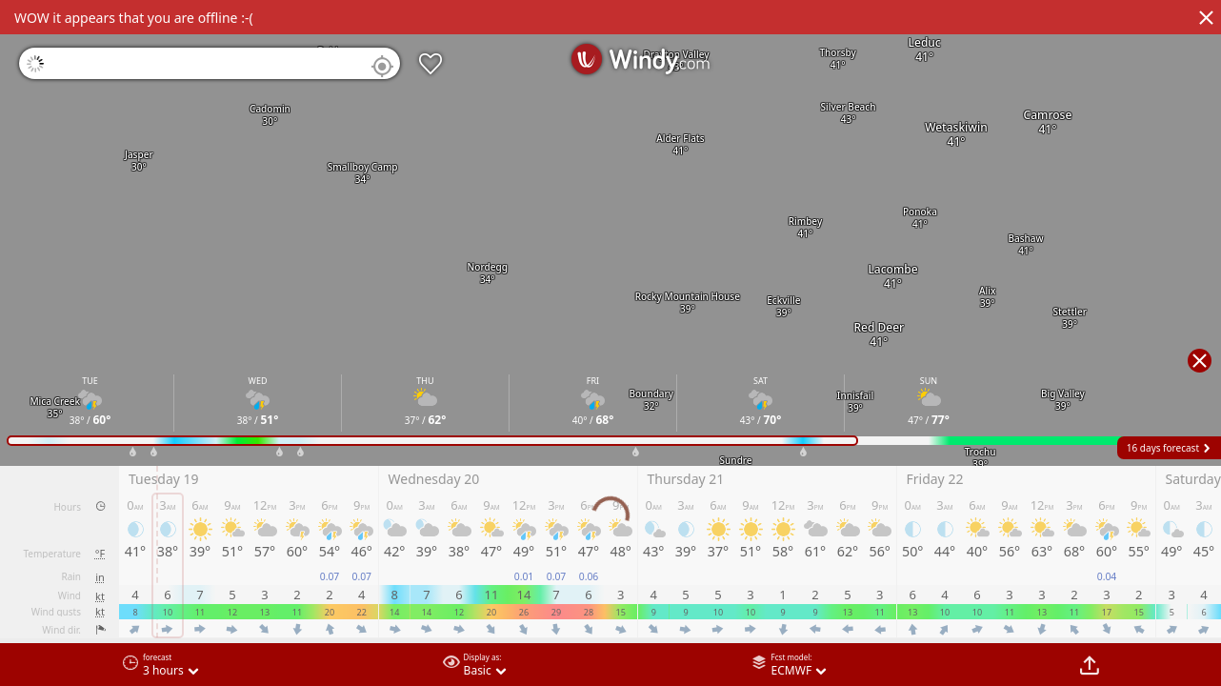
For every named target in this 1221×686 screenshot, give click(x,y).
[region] (610, 343)
